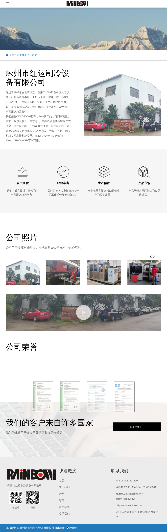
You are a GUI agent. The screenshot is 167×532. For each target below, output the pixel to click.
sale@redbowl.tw (125, 498)
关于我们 (22, 55)
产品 (61, 493)
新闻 (61, 500)
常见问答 (64, 507)
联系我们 (137, 426)
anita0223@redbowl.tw (128, 493)
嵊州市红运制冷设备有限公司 (37, 527)
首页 (11, 55)
